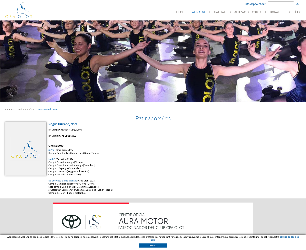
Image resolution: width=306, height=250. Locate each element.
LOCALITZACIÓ (239, 12)
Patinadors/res (26, 108)
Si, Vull (51, 149)
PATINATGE (198, 12)
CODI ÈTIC (294, 12)
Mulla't (52, 159)
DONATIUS (277, 12)
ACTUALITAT (217, 12)
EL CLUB (181, 12)
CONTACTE (259, 12)
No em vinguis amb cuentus (62, 180)
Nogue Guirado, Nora (47, 108)
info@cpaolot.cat (255, 4)
